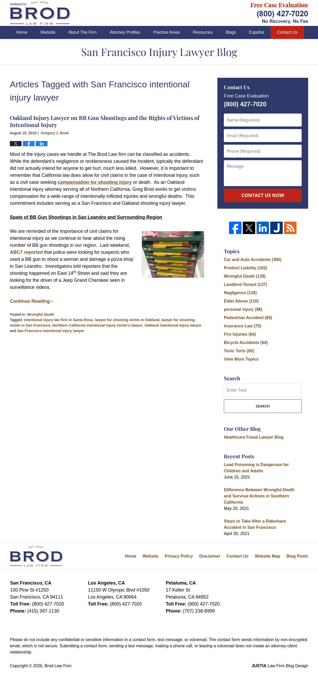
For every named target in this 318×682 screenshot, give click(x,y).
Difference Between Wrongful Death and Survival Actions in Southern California (259, 496)
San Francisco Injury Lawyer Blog (40, 13)
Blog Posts (297, 556)
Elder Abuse (241, 301)
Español (256, 32)
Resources (203, 32)
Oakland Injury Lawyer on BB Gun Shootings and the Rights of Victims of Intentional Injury (104, 121)
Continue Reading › (31, 301)
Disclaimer (209, 556)
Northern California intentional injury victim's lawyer (97, 325)
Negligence (240, 293)
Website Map (267, 556)
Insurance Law (242, 326)
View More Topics (241, 359)
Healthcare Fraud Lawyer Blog (254, 437)
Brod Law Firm (58, 666)
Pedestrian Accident (248, 317)
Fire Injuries (240, 334)
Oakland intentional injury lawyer (172, 325)
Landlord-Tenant (245, 284)
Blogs (231, 32)
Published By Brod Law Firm (279, 13)
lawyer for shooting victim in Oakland (127, 320)
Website (48, 32)
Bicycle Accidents (246, 342)
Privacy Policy (179, 556)
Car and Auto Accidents (252, 259)
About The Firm (82, 32)
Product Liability (245, 268)
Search (263, 406)
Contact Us (287, 32)
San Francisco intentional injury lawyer (50, 331)
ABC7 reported (26, 252)
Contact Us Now (262, 195)
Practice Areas (166, 32)
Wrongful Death (40, 314)
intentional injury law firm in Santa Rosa (58, 320)
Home (21, 32)
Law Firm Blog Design (280, 666)
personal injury (243, 309)
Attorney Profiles (125, 32)
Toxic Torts (239, 351)
